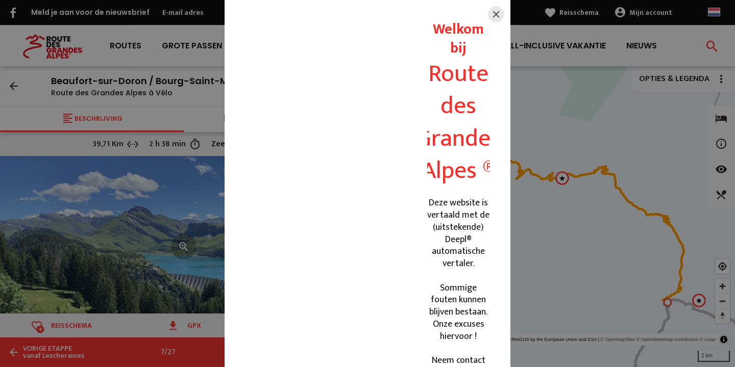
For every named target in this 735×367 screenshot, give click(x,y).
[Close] (496, 14)
